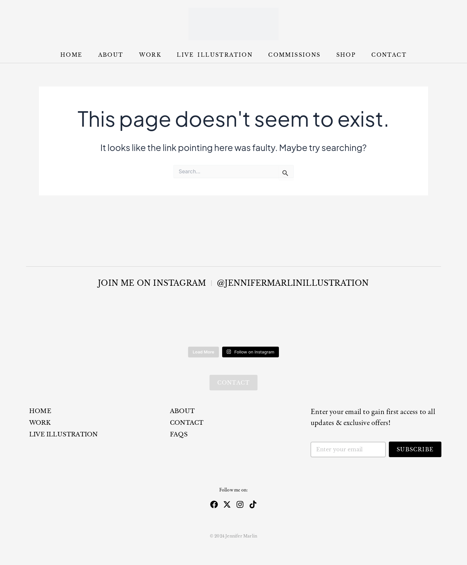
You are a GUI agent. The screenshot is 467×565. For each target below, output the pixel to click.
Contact (389, 55)
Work (150, 55)
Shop (346, 55)
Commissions (294, 55)
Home (71, 55)
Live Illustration (215, 55)
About (111, 55)
